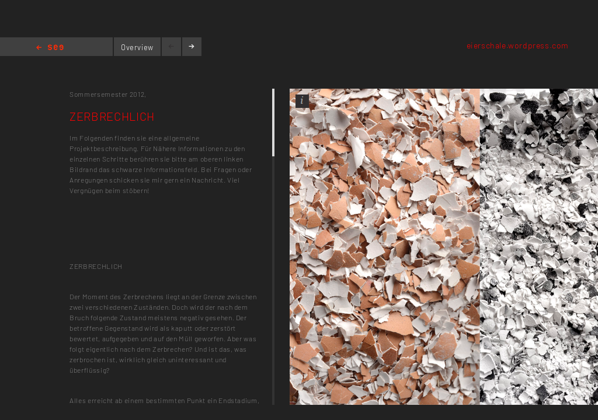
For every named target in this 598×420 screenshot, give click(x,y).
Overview (137, 47)
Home (50, 48)
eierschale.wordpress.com (518, 45)
